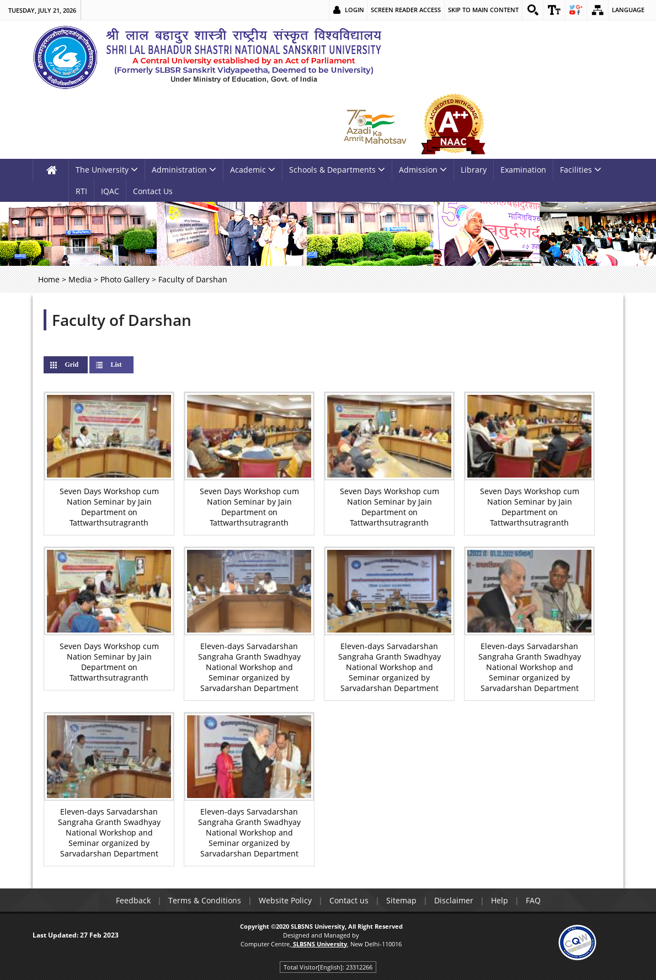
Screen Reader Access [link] (406, 10)
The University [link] (107, 169)
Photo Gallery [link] (125, 279)
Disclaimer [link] (453, 900)
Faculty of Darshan (121, 319)
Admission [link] (423, 169)
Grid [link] (80, 364)
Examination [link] (523, 169)
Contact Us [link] (153, 191)
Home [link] (49, 279)
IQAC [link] (110, 191)
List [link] (115, 364)
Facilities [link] (580, 169)
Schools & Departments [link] (337, 169)
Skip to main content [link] (483, 10)
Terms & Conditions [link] (204, 900)
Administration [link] (184, 169)
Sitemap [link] (401, 900)
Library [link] (474, 169)
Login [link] (354, 10)
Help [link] (499, 900)
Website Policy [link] (285, 900)
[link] (532, 10)
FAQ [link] (533, 900)
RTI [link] (81, 191)
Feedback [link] (133, 900)
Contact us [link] (349, 900)
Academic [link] (252, 169)
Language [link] (628, 10)
